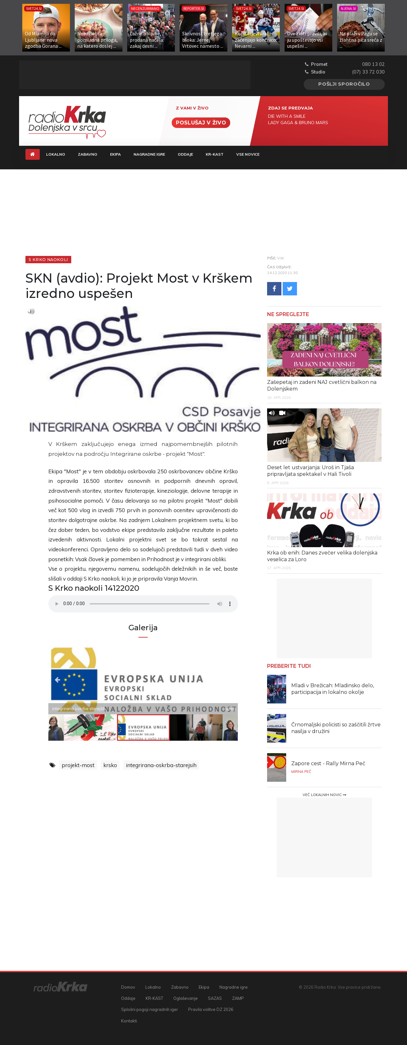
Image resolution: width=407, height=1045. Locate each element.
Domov (128, 987)
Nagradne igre (149, 154)
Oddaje (185, 154)
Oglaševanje (185, 998)
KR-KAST (215, 154)
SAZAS (215, 998)
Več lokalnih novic (324, 795)
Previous (76, 679)
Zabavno (87, 154)
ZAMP (238, 998)
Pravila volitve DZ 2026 (210, 1009)
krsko (110, 765)
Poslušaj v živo (201, 123)
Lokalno (55, 154)
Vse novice (247, 154)
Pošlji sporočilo (344, 84)
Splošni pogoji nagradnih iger (149, 1009)
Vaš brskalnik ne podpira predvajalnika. (143, 603)
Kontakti (129, 1020)
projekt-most (78, 765)
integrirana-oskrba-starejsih (161, 765)
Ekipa (115, 154)
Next (209, 679)
